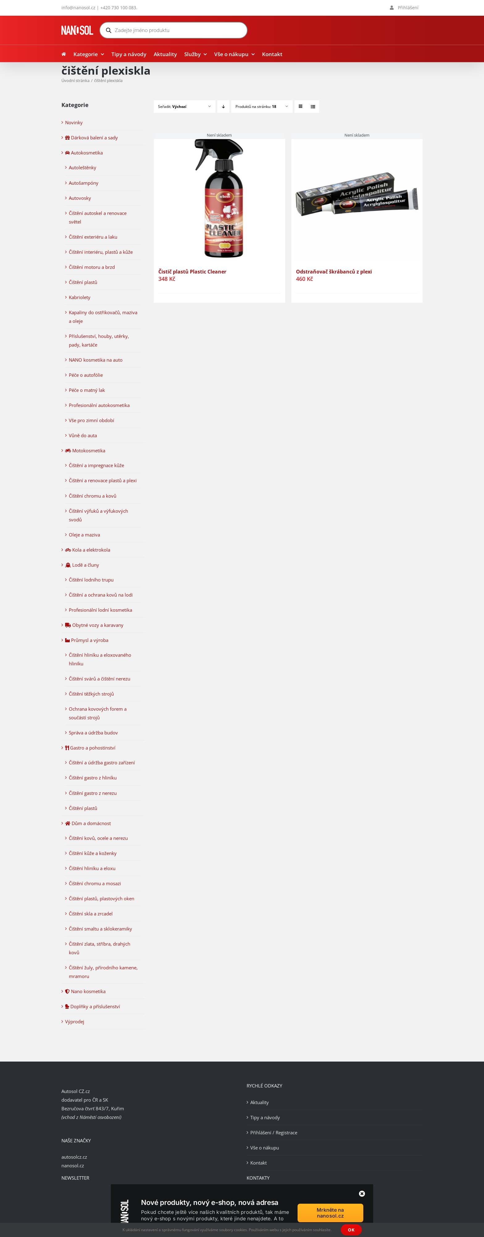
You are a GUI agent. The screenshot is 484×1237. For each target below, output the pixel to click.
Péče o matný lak (87, 390)
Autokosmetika (84, 153)
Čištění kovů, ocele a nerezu (98, 838)
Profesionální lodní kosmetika (100, 610)
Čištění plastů (83, 282)
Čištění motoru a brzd (92, 267)
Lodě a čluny (82, 565)
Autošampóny (83, 183)
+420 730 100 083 (118, 7)
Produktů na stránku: (256, 106)
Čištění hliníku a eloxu (92, 868)
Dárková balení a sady (91, 137)
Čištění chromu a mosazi (95, 883)
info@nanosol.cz (78, 7)
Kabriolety (79, 297)
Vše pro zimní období (91, 420)
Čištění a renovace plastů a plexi (103, 480)
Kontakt (258, 1163)
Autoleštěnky (82, 167)
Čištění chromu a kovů (92, 496)
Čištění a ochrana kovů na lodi (101, 595)
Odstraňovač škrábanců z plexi (334, 271)
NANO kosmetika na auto (96, 360)
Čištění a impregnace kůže (96, 465)
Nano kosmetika (85, 991)
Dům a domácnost (88, 823)
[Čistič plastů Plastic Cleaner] (219, 196)
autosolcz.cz (74, 1157)
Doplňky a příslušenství (92, 1006)
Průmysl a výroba (86, 640)
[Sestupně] (223, 106)
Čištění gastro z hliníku (93, 778)
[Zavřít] (362, 1193)
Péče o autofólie (86, 375)
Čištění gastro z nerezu (93, 793)
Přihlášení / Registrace (273, 1132)
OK (351, 1230)
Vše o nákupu (264, 1148)
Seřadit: (172, 106)
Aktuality (259, 1102)
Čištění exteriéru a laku (93, 237)
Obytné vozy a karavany (94, 625)
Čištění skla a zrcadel (91, 913)
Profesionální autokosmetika (99, 405)
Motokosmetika (85, 450)
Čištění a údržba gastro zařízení (102, 762)
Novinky (74, 122)
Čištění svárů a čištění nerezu (99, 679)
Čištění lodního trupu (91, 580)
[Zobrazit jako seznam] (313, 107)
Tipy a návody (265, 1117)
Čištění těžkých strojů (91, 694)
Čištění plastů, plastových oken (101, 898)
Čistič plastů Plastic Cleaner (192, 271)
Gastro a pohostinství (90, 748)
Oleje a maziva (84, 535)
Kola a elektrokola (87, 550)
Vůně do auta (83, 435)
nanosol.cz (72, 1165)
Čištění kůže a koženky (93, 853)
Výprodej (74, 1021)
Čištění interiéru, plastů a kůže (101, 252)
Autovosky (80, 198)
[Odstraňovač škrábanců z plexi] (357, 196)
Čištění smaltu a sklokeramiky (100, 929)
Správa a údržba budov (93, 732)
